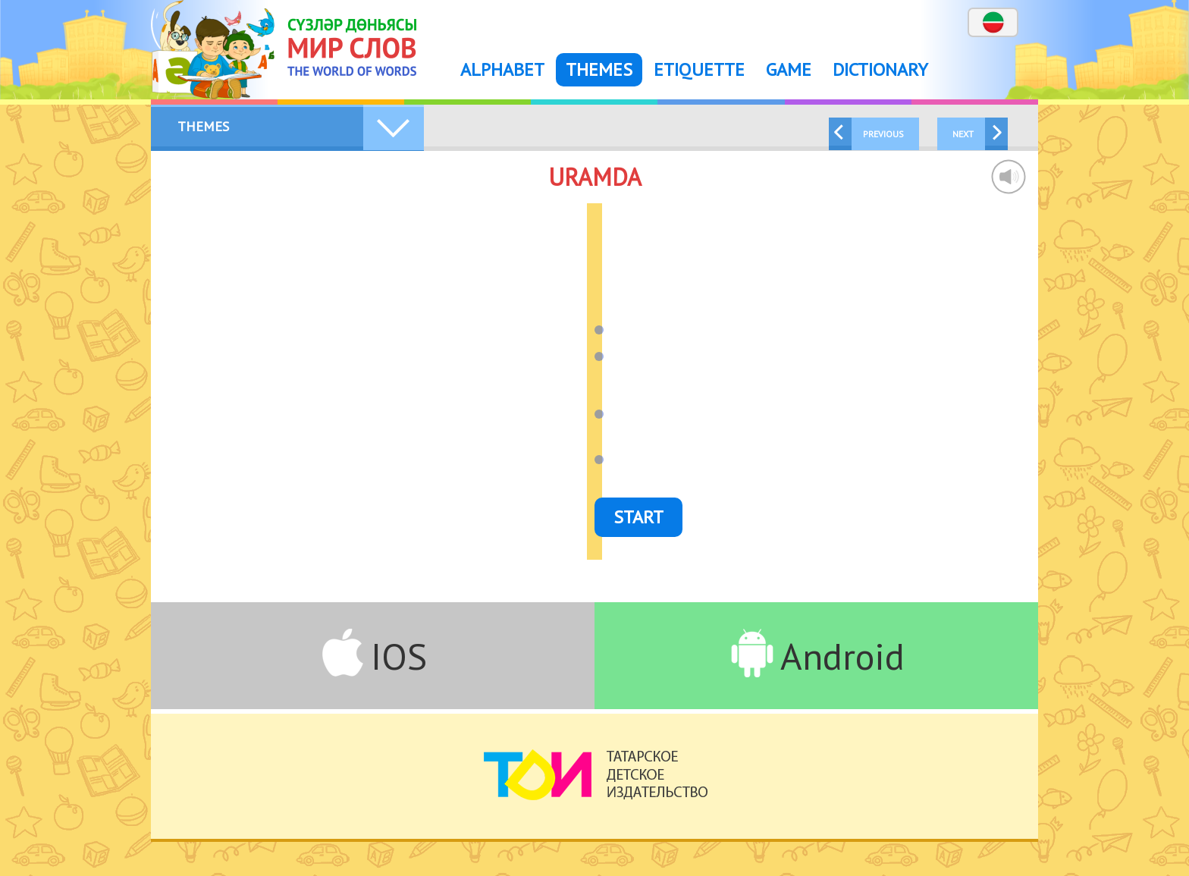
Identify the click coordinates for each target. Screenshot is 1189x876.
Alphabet (502, 69)
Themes (599, 69)
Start (638, 517)
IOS (399, 656)
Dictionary (880, 69)
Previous (883, 134)
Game (788, 69)
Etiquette (699, 69)
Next (963, 134)
